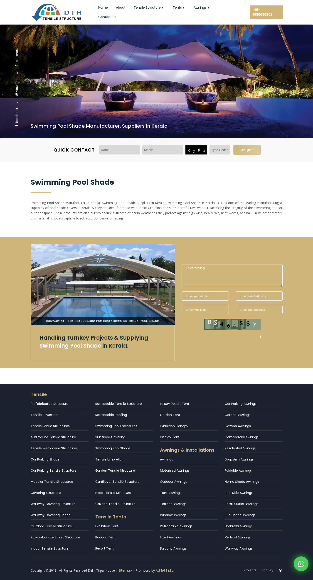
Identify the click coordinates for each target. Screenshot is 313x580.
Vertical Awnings (238, 537)
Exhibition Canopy (174, 426)
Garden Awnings (237, 415)
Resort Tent (104, 548)
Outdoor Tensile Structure (51, 526)
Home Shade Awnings (242, 481)
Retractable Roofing (111, 415)
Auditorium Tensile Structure (53, 437)
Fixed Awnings (171, 537)
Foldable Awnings (238, 470)
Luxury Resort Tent (174, 403)
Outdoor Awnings (173, 481)
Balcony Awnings (173, 548)
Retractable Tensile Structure (118, 403)
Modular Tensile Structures (52, 481)
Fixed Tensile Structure (113, 492)
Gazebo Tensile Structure (115, 504)
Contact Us (107, 17)
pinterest (17, 57)
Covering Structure (46, 492)
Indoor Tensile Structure (50, 548)
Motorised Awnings (175, 470)
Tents (179, 7)
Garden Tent (170, 415)
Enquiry (267, 570)
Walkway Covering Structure (53, 504)
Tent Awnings (170, 492)
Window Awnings (173, 515)
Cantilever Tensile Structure (117, 481)
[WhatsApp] (301, 564)
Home (103, 7)
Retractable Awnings (176, 526)
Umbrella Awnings (239, 526)
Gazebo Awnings (238, 426)
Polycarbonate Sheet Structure (55, 537)
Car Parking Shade (45, 459)
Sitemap (125, 570)
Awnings (202, 7)
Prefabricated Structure (49, 403)
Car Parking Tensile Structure (53, 470)
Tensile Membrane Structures (54, 448)
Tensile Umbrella (108, 459)
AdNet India (165, 570)
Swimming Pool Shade (112, 448)
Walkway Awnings (238, 548)
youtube (17, 87)
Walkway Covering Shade (51, 515)
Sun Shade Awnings (240, 515)
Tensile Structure (149, 7)
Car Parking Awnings (240, 403)
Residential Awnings (240, 448)
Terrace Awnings (173, 504)
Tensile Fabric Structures (50, 426)
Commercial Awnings (242, 437)
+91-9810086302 (262, 12)
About (121, 7)
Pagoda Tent (105, 537)
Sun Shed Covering (110, 437)
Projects (250, 570)
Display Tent (170, 437)
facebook (17, 117)
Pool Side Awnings (239, 492)
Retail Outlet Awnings (241, 504)
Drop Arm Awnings (239, 459)
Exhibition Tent (106, 526)
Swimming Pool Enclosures (116, 426)
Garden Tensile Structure (115, 470)
